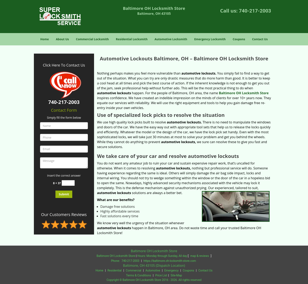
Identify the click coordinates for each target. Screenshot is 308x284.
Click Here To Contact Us (64, 65)
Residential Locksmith (132, 39)
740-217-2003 (255, 11)
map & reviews (200, 256)
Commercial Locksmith (92, 39)
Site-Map (176, 275)
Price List (161, 275)
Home (44, 39)
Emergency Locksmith (210, 39)
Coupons (239, 39)
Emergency (171, 270)
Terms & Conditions (138, 275)
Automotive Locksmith (171, 39)
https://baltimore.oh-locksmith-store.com (170, 260)
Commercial (133, 270)
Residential (114, 270)
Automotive (152, 270)
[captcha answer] (68, 183)
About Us (62, 39)
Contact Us (260, 39)
